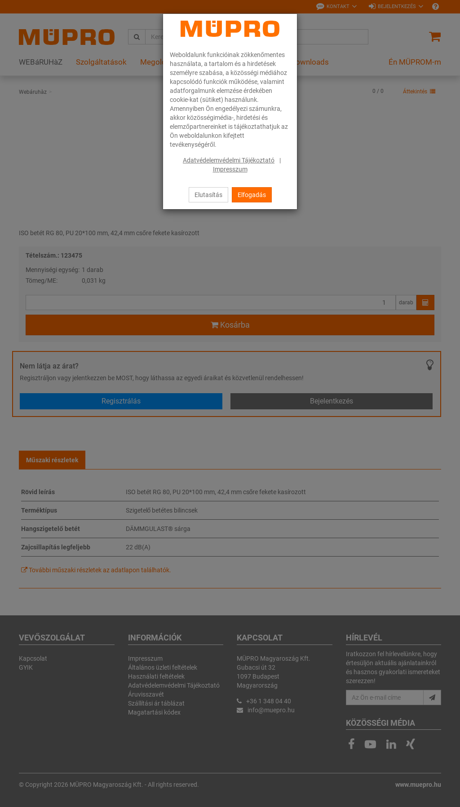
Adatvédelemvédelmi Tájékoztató (228, 160)
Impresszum (230, 169)
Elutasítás (208, 194)
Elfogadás (252, 194)
